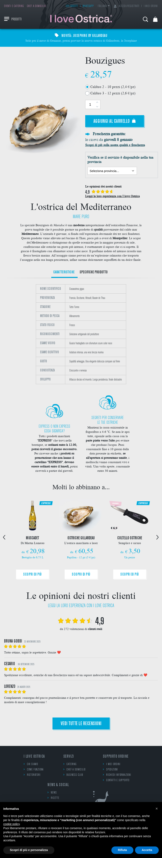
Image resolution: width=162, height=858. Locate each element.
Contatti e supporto (116, 780)
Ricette (53, 798)
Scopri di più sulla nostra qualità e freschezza (115, 145)
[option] (81, 334)
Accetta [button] (147, 850)
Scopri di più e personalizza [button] (29, 850)
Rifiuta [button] (122, 850)
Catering (70, 764)
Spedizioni (110, 769)
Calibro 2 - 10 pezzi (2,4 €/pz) (112, 86)
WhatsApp (88, 6)
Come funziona (34, 769)
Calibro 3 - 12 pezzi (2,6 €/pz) (112, 93)
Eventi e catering (14, 6)
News (52, 792)
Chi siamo (31, 764)
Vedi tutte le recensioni (81, 723)
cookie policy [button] (11, 824)
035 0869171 (72, 6)
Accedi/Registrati (126, 6)
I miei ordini (151, 6)
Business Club (73, 775)
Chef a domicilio (36, 6)
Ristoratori (32, 775)
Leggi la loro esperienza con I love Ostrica (112, 196)
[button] (156, 808)
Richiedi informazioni (117, 775)
